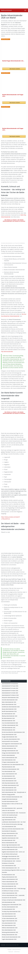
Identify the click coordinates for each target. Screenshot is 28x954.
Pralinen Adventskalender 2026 (9, 881)
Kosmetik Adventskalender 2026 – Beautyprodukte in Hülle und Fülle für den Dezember (12, 804)
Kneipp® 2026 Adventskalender (9, 799)
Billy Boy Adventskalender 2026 (9, 716)
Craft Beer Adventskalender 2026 (10, 725)
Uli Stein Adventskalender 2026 (9, 918)
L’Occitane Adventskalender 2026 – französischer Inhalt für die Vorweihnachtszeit (14, 814)
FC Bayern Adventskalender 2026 (10, 762)
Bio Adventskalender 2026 (8, 718)
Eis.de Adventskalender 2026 (9, 748)
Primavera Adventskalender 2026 (10, 884)
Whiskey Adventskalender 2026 (9, 934)
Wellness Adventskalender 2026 (9, 927)
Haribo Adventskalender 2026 (9, 780)
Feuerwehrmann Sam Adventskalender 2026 (13, 764)
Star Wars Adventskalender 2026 (10, 907)
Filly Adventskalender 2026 (8, 767)
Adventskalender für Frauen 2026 (10, 686)
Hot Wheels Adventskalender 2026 (10, 785)
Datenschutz (17, 951)
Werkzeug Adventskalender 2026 (10, 932)
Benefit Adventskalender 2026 (9, 711)
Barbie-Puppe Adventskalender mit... (13, 61)
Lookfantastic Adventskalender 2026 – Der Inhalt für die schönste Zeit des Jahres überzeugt (13, 823)
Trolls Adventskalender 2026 (9, 916)
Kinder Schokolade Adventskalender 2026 (12, 797)
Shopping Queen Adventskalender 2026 (11, 904)
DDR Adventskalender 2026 (8, 727)
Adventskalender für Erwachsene (10, 683)
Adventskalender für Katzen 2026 (10, 690)
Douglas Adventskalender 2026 (9, 737)
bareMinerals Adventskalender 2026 (10, 706)
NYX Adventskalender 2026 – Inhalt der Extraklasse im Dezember (11, 862)
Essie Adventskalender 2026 (9, 760)
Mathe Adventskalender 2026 (9, 835)
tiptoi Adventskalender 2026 (9, 914)
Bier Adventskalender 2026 (8, 713)
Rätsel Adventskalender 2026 (9, 886)
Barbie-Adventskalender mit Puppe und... (12, 95)
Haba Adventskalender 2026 (9, 778)
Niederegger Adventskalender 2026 (10, 856)
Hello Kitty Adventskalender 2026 (10, 783)
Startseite (3, 945)
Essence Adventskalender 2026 (9, 757)
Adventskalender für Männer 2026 (10, 695)
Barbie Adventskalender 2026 (9, 704)
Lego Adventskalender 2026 (8, 819)
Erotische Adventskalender (8, 755)
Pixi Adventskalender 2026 (8, 874)
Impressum (10, 951)
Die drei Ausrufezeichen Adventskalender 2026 (13, 732)
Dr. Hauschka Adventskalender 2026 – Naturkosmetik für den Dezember (11, 740)
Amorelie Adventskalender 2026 (9, 700)
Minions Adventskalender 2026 (9, 842)
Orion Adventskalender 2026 (9, 865)
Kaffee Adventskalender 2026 (9, 787)
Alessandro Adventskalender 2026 (10, 697)
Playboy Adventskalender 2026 (9, 877)
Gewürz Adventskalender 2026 (9, 773)
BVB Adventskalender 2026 (8, 720)
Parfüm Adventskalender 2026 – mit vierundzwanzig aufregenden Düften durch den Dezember (13, 870)
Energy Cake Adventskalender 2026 (10, 753)
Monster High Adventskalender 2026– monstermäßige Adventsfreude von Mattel (12, 846)
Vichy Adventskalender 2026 (9, 923)
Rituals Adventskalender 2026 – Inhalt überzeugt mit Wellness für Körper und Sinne (13, 889)
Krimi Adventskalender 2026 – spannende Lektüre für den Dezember (12, 809)
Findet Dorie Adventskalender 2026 (10, 769)
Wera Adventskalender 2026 (9, 930)
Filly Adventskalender (7, 351)
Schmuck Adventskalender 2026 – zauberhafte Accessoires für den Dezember (13, 896)
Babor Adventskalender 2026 (9, 702)
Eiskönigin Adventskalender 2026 (10, 750)
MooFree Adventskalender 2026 (9, 849)
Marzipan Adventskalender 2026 (10, 833)
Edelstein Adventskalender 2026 (9, 746)
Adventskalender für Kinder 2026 (10, 693)
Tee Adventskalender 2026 (8, 909)
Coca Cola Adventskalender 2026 (10, 723)
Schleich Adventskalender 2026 (9, 893)
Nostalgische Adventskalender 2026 (10, 858)
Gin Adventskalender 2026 (8, 776)
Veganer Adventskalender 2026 (9, 920)
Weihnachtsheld (6, 10)
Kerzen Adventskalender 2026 (9, 790)
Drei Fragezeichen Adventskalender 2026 (12, 743)
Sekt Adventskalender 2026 (8, 902)
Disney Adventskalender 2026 (9, 734)
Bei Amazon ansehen (15, 68)
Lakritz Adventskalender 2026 (9, 817)
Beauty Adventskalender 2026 (9, 709)
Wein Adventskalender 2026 (9, 925)
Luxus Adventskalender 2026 (9, 826)
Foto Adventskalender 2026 (8, 771)
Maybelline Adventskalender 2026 (10, 838)
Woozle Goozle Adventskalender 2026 (11, 937)
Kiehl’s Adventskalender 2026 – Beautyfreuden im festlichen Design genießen (14, 793)
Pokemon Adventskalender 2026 (10, 879)
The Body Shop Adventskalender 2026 (11, 911)
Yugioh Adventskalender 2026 (9, 939)
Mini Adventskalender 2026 (8, 840)
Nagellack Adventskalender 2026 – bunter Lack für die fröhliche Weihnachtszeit (13, 853)
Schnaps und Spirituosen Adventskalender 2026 (13, 900)
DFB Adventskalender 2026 (8, 730)
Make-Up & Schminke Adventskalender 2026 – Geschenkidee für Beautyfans (13, 830)
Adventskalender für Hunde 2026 (10, 688)
